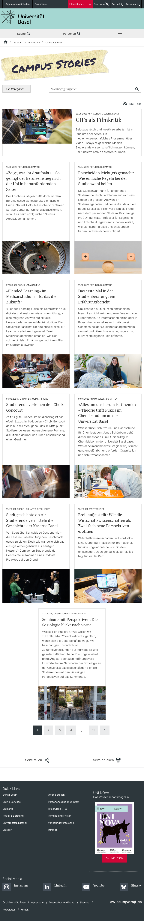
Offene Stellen (56, 794)
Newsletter (8, 909)
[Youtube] (93, 887)
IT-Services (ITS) (57, 808)
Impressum (37, 902)
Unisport (7, 829)
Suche (114, 5)
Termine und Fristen (59, 815)
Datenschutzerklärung (61, 902)
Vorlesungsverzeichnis (61, 822)
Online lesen (114, 858)
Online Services (11, 801)
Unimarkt (7, 808)
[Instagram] (15, 887)
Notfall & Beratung (13, 815)
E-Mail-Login (9, 794)
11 (93, 730)
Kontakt (25, 909)
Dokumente (39, 4)
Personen (130, 5)
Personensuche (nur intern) (64, 801)
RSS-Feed (135, 103)
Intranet (52, 829)
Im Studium (34, 42)
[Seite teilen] (37, 760)
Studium (18, 42)
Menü (120, 33)
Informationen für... (79, 4)
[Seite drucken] (107, 760)
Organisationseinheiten (17, 4)
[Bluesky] (131, 887)
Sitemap (84, 902)
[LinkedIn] (55, 887)
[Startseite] (6, 42)
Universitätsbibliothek (14, 822)
